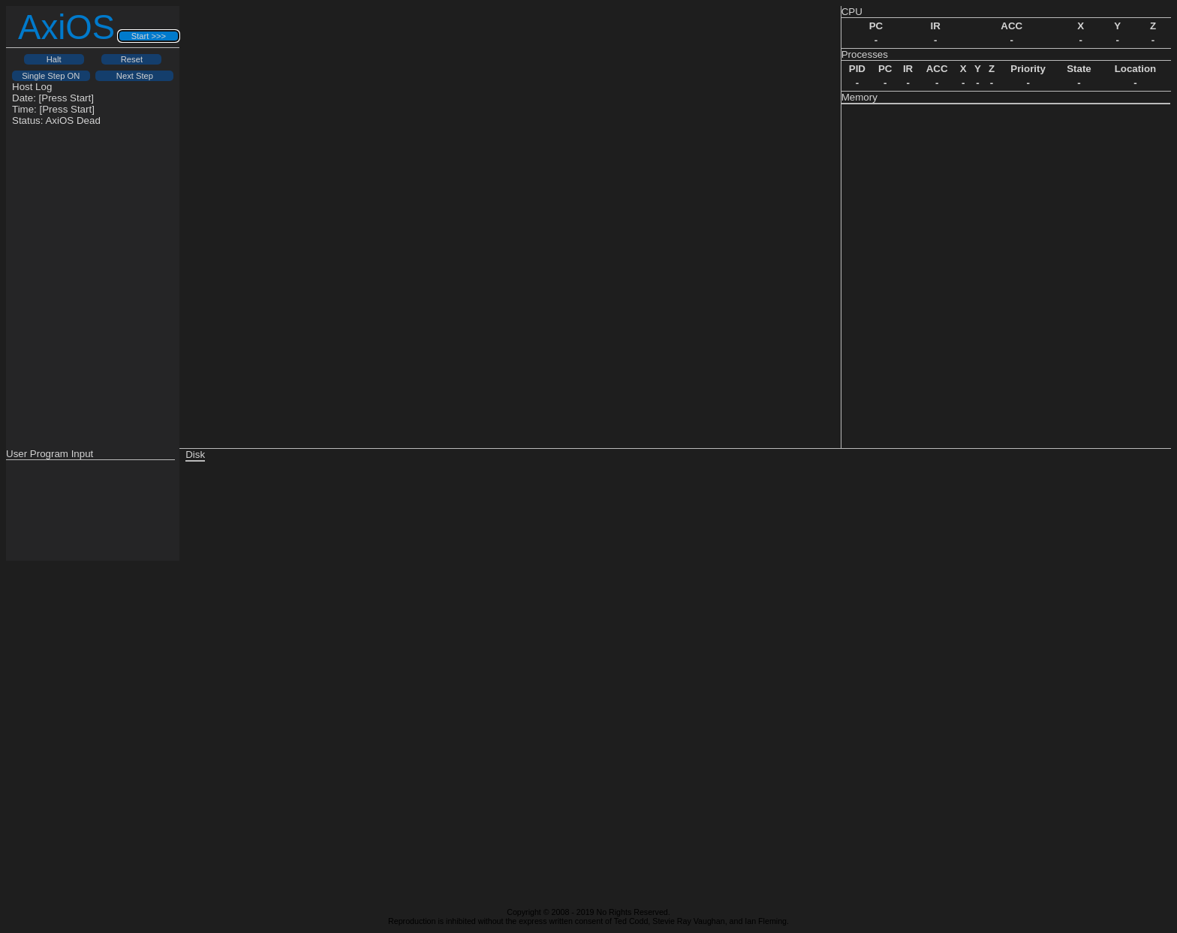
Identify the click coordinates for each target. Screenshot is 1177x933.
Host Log (32, 86)
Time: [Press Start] (53, 109)
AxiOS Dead (72, 120)
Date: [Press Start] (53, 98)
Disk (195, 454)
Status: (56, 120)
